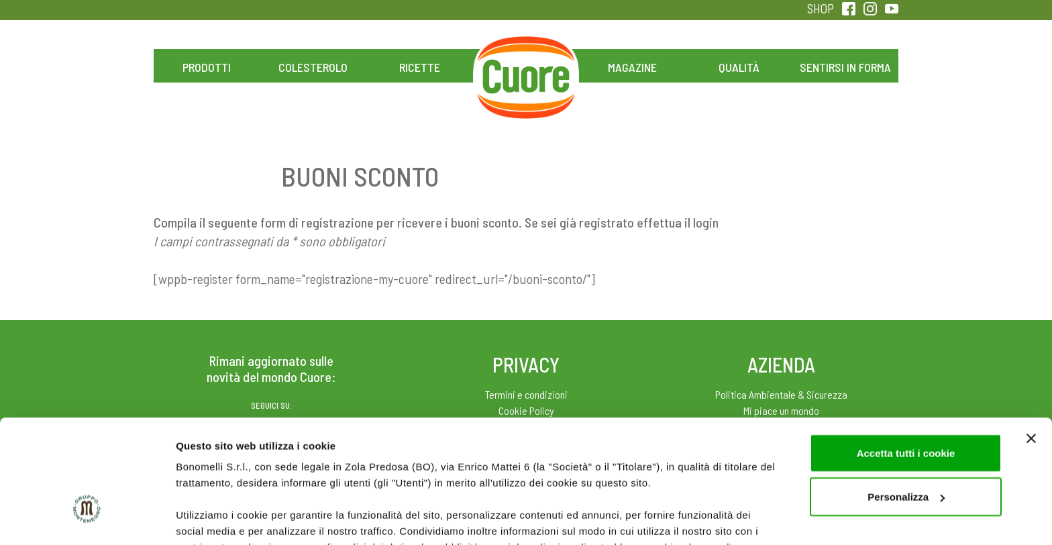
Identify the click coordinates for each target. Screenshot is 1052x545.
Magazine (632, 67)
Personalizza (906, 401)
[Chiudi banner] (1031, 342)
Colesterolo (313, 67)
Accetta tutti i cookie (906, 356)
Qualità (739, 67)
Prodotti (206, 67)
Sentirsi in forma (845, 67)
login (706, 222)
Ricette (419, 67)
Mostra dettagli (212, 518)
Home (526, 52)
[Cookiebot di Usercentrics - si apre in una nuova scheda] (87, 519)
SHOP (820, 8)
